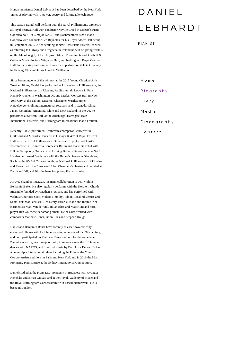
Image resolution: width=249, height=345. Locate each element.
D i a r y (147, 101)
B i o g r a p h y (154, 90)
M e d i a (148, 111)
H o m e (147, 80)
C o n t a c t (151, 131)
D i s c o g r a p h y (157, 121)
